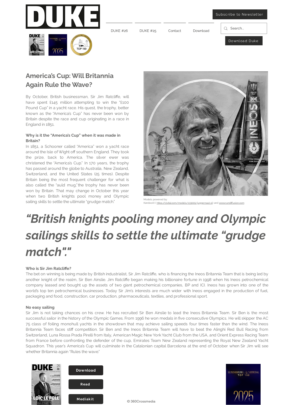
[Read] (86, 384)
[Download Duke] (244, 40)
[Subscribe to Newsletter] (240, 14)
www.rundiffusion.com (231, 203)
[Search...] (243, 28)
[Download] (86, 370)
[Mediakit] (86, 399)
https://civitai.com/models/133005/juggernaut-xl (185, 203)
